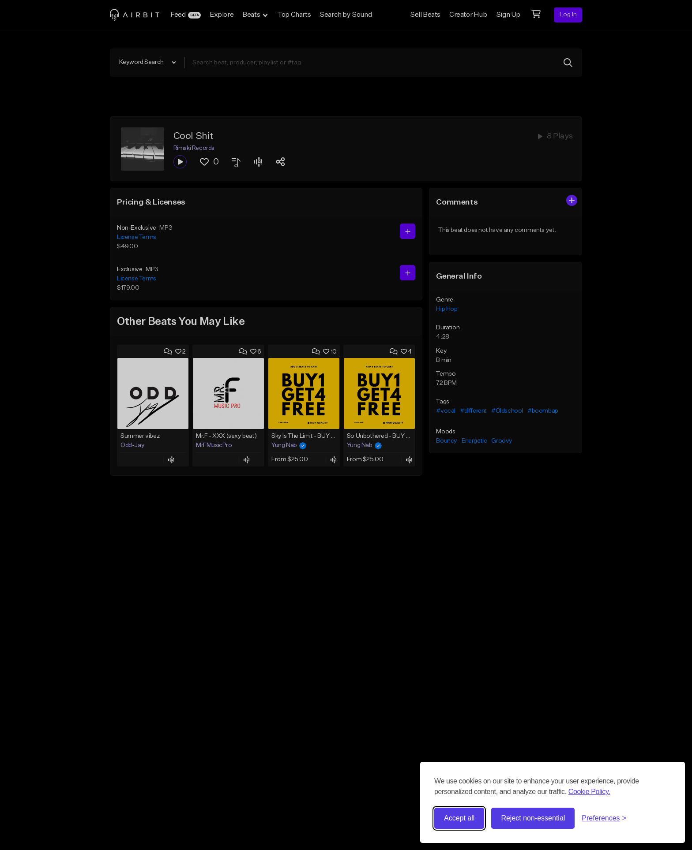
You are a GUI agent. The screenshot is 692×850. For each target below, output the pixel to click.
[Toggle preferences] (604, 818)
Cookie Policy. (589, 791)
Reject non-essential (533, 818)
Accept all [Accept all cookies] (459, 818)
